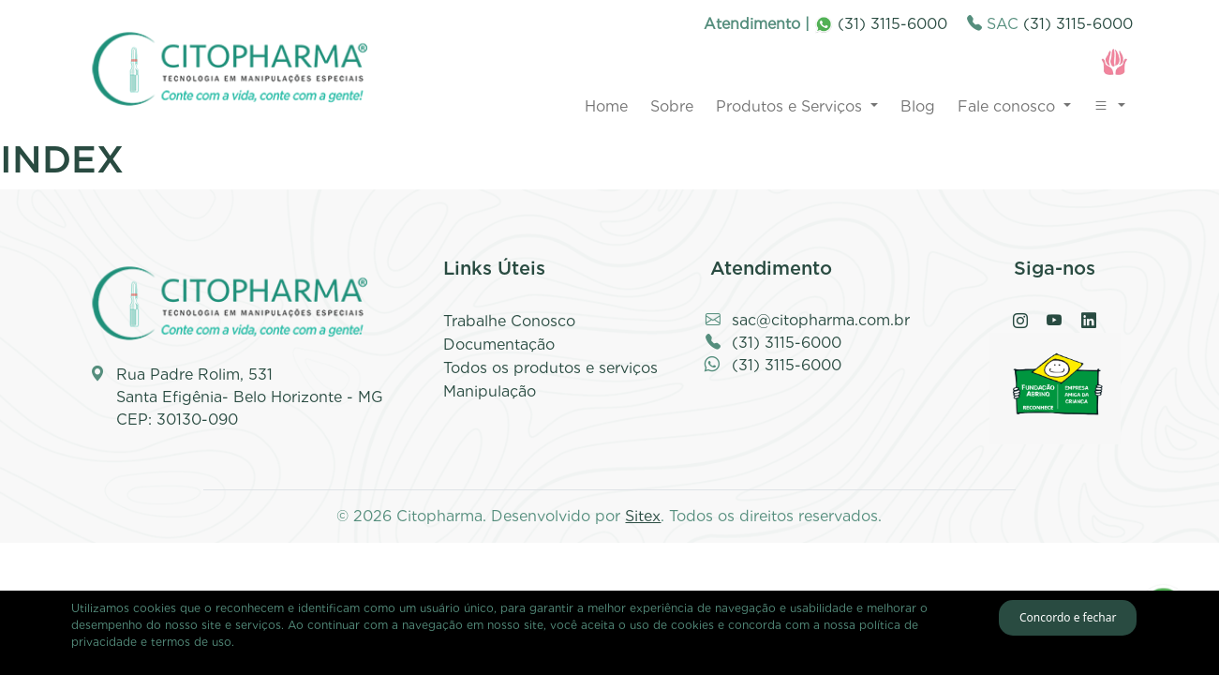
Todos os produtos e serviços (550, 368)
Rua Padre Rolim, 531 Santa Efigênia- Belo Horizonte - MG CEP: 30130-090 (249, 397)
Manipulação (489, 391)
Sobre (671, 106)
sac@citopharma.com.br (821, 320)
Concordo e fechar (1067, 617)
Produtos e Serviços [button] (791, 106)
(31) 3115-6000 (880, 24)
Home (606, 106)
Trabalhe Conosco (509, 321)
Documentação (499, 344)
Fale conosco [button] (1009, 106)
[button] (1109, 107)
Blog (917, 106)
